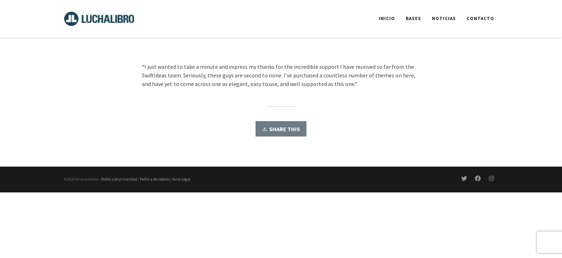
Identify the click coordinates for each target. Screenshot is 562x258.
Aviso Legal (181, 179)
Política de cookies (155, 179)
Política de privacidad (119, 179)
